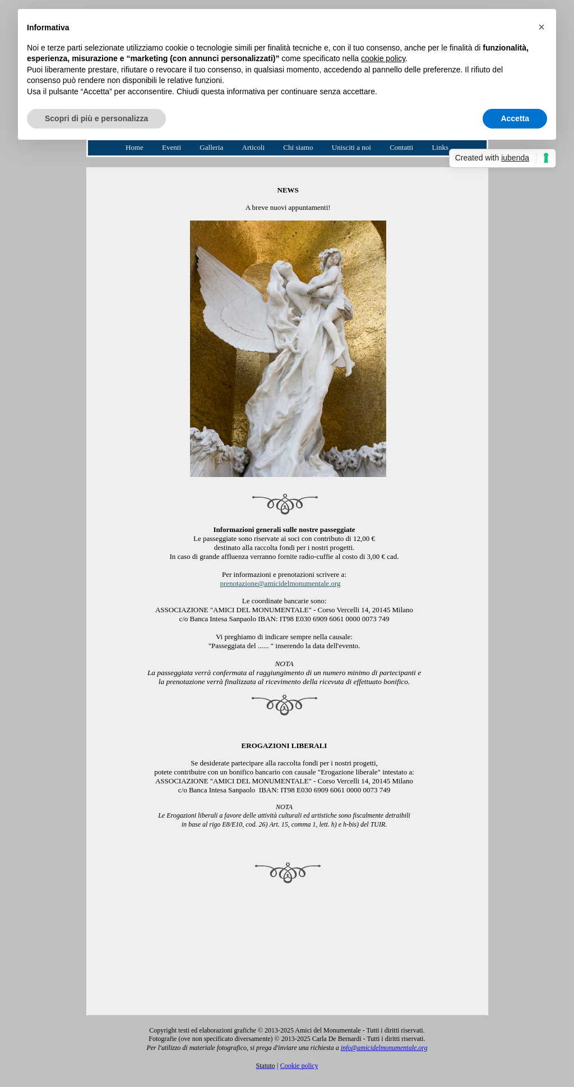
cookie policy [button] (383, 58)
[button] (541, 27)
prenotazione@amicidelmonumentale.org (280, 583)
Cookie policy (299, 1066)
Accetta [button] (515, 118)
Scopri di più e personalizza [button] (96, 118)
